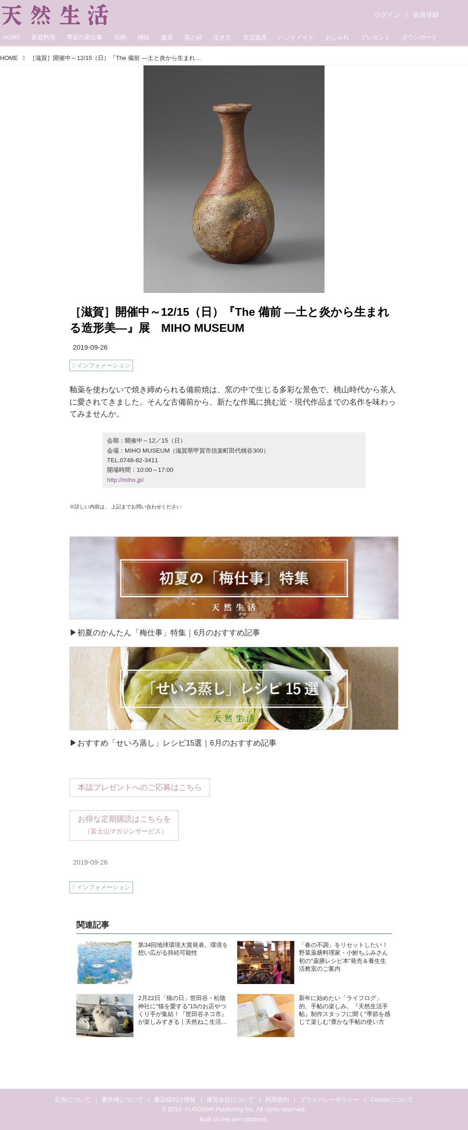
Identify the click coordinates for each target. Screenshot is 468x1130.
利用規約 (277, 1099)
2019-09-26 (90, 347)
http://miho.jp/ (125, 479)
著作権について (122, 1099)
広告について (72, 1099)
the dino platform (244, 1119)
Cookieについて (392, 1099)
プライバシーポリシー (329, 1099)
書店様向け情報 (175, 1099)
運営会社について (230, 1099)
